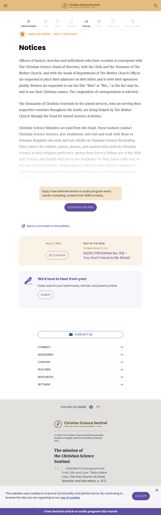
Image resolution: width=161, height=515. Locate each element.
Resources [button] (45, 377)
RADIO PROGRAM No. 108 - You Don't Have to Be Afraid (106, 255)
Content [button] (44, 362)
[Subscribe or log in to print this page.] (99, 23)
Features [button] (44, 370)
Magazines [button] (45, 355)
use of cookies (70, 498)
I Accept (141, 495)
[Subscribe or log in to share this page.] (57, 23)
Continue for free (80, 207)
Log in (142, 5)
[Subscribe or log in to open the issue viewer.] (113, 23)
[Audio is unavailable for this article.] (45, 23)
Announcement (39, 34)
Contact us (80, 334)
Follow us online (73, 407)
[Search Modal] (155, 5)
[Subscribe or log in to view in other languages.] (132, 23)
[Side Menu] (5, 5)
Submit (46, 295)
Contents (57, 255)
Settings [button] (44, 384)
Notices (32, 47)
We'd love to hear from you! (62, 279)
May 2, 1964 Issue (65, 34)
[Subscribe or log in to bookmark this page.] (71, 23)
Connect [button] (44, 347)
